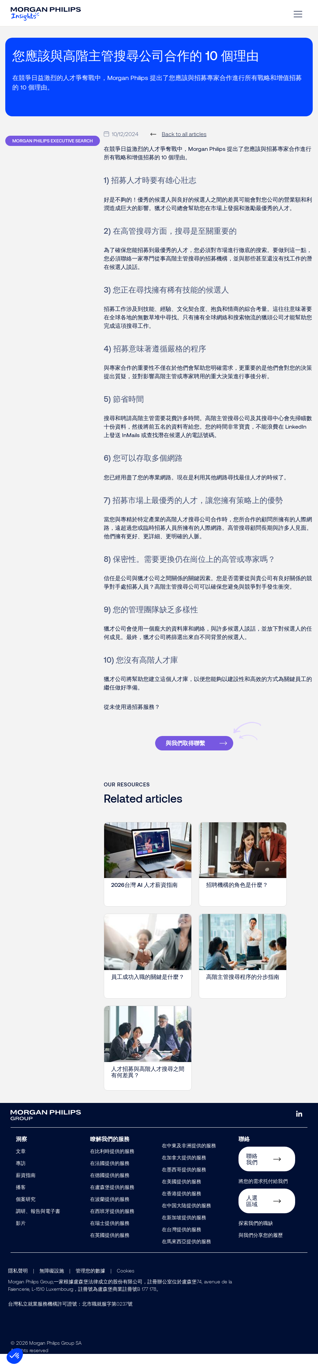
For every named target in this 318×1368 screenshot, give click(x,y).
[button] (14, 1356)
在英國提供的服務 (109, 1249)
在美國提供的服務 (181, 1195)
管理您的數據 (90, 1285)
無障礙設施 (51, 1285)
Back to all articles (184, 147)
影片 (21, 1237)
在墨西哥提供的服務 (184, 1183)
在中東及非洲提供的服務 (189, 1160)
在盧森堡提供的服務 (112, 1201)
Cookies (125, 1285)
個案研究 (26, 1213)
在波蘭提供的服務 (109, 1213)
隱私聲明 (18, 1285)
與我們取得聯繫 (185, 757)
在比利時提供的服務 (112, 1165)
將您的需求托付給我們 (263, 1195)
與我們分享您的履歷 (260, 1249)
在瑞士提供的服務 (109, 1237)
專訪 (21, 1177)
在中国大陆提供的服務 (186, 1219)
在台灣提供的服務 (181, 1243)
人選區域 (251, 1214)
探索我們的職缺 (255, 1237)
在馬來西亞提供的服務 (186, 1255)
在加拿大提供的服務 (184, 1171)
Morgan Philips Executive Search (52, 154)
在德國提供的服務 (109, 1189)
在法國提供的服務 (109, 1177)
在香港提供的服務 (181, 1207)
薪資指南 (26, 1189)
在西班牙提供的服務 (112, 1225)
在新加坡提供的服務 (184, 1231)
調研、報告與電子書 (38, 1225)
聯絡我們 (251, 1172)
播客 (21, 1201)
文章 (21, 1165)
